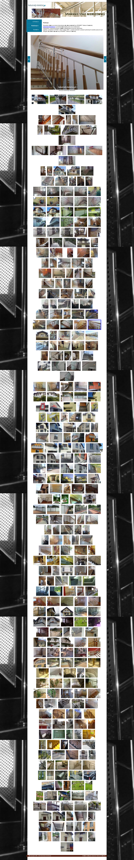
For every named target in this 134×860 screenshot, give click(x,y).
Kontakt (35, 29)
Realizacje (34, 25)
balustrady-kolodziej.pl (46, 855)
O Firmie (35, 21)
